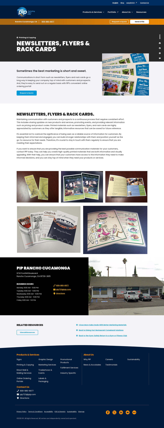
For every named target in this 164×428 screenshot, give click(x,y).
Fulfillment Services (69, 367)
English (115, 3)
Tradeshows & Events (45, 371)
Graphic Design (45, 359)
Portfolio (112, 12)
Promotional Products (66, 361)
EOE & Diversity (60, 412)
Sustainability (133, 359)
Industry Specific (68, 373)
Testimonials (111, 364)
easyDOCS (130, 3)
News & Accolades (92, 364)
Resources (141, 12)
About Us (126, 12)
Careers (109, 359)
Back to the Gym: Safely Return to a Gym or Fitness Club (103, 335)
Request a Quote (119, 21)
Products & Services (92, 12)
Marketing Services (47, 364)
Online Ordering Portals (24, 380)
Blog (122, 3)
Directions (59, 293)
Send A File (139, 21)
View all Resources (27, 332)
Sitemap (81, 412)
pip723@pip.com (62, 289)
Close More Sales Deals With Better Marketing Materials (102, 325)
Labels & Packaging (43, 380)
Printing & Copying (27, 37)
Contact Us (144, 3)
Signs (19, 359)
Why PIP (87, 359)
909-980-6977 (48, 21)
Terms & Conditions (35, 412)
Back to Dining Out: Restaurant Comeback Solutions (101, 330)
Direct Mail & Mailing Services (24, 371)
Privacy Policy (21, 412)
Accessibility (48, 412)
